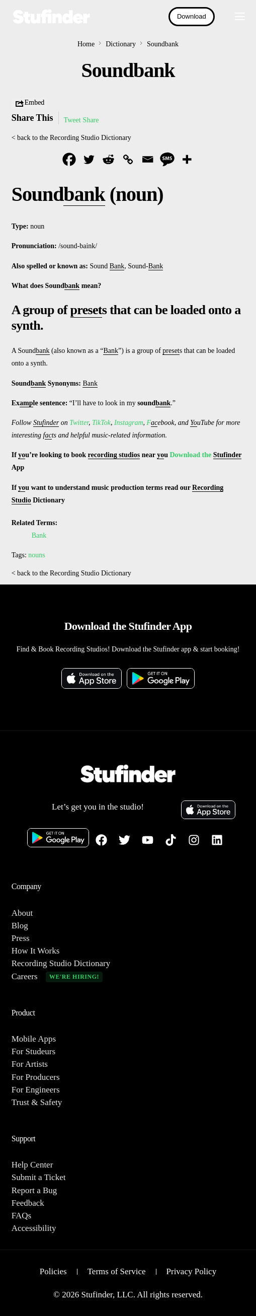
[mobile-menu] (235, 17)
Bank (39, 535)
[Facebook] (69, 159)
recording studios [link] (114, 455)
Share (91, 120)
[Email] (147, 159)
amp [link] (26, 403)
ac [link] (154, 422)
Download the (191, 455)
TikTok (101, 422)
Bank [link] (117, 266)
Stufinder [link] (46, 422)
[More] (187, 159)
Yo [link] (193, 422)
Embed (30, 104)
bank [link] (84, 194)
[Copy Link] (128, 159)
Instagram (128, 422)
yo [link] (21, 455)
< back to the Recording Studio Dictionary (71, 137)
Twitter (79, 422)
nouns (36, 555)
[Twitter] (89, 159)
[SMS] (167, 159)
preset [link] (86, 310)
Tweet (72, 120)
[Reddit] (108, 159)
